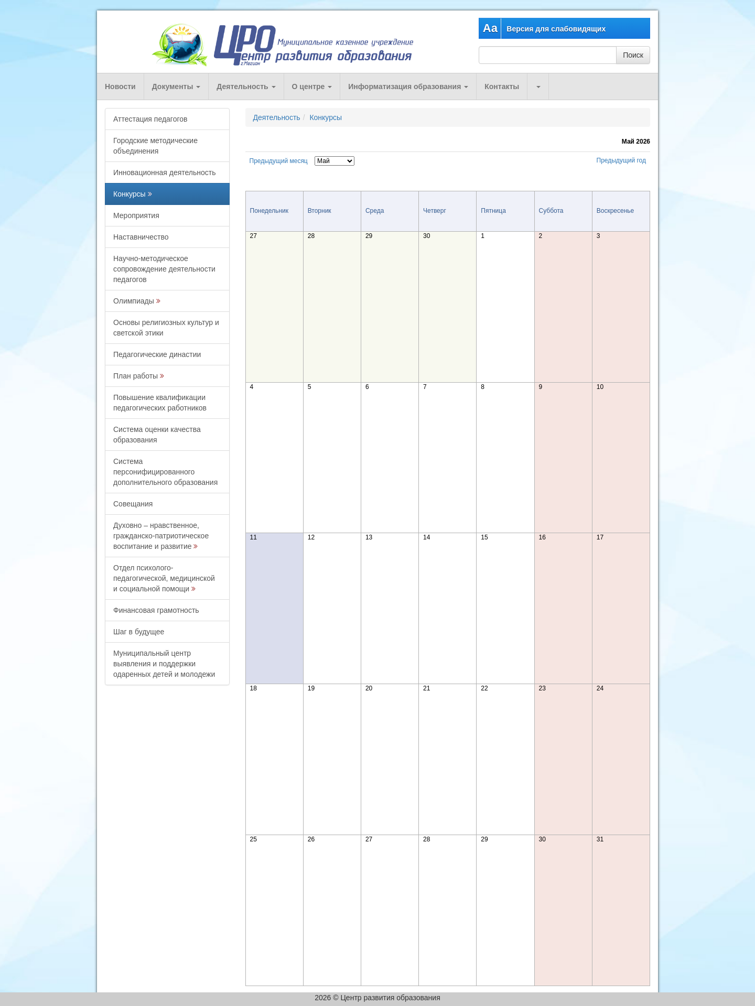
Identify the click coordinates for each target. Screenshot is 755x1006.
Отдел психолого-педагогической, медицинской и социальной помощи (164, 578)
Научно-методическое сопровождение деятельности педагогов (164, 269)
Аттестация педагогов (150, 119)
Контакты (501, 86)
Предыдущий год (621, 160)
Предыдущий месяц (279, 161)
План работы (135, 376)
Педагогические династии (157, 354)
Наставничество (141, 237)
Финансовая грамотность (156, 610)
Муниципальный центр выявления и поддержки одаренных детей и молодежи (164, 663)
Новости (120, 86)
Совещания (133, 504)
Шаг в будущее (138, 632)
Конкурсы (129, 194)
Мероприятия (136, 215)
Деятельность (246, 86)
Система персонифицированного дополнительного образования (165, 471)
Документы (176, 86)
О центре (312, 86)
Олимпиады (133, 301)
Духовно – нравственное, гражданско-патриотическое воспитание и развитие (161, 535)
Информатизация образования (408, 86)
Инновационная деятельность (164, 172)
